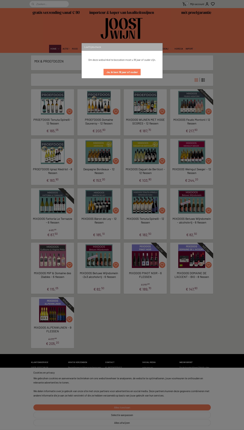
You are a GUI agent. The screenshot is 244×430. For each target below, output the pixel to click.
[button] (122, 72)
